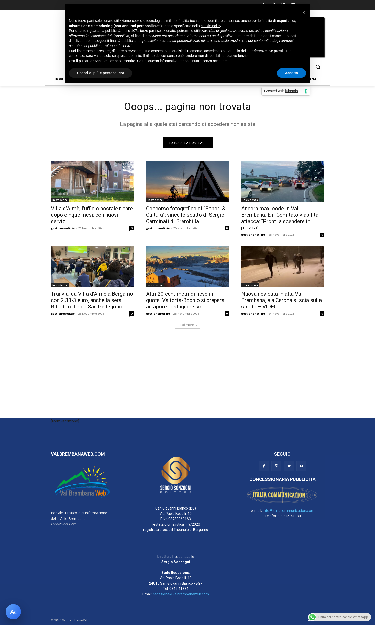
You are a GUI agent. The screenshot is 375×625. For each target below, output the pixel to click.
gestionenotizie (63, 228)
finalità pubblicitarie (125, 41)
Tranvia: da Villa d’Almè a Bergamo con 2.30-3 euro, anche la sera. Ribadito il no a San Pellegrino (92, 300)
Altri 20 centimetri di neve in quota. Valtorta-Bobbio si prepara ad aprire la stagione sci (185, 300)
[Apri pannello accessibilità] (13, 611)
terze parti (148, 31)
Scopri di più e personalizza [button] (100, 73)
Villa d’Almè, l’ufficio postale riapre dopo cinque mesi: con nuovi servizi (92, 214)
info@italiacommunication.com (288, 510)
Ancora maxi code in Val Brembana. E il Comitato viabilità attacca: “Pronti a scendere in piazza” (279, 218)
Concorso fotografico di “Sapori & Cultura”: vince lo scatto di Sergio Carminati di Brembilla (185, 214)
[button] (318, 67)
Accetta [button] (291, 73)
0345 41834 (179, 589)
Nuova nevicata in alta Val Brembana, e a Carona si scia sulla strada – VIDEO (281, 300)
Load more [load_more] (187, 324)
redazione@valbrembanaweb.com (181, 594)
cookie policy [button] (211, 26)
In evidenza (60, 200)
